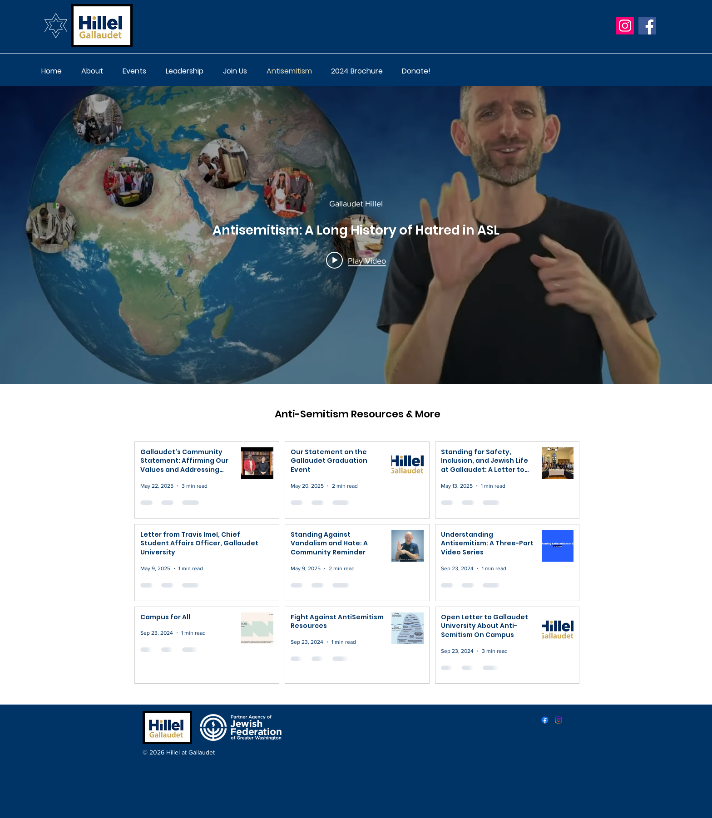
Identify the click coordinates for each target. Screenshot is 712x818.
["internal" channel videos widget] (356, 235)
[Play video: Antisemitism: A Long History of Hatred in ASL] (356, 260)
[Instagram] (625, 25)
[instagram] (558, 720)
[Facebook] (647, 25)
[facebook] (544, 720)
